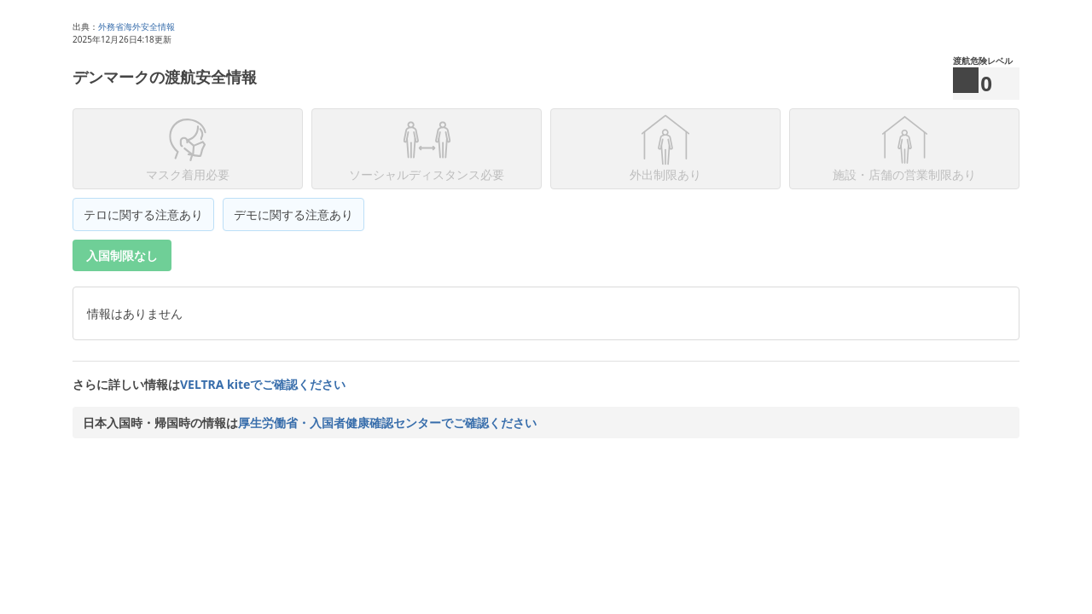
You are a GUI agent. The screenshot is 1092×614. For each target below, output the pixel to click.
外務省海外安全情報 (136, 26)
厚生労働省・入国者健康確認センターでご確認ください (387, 422)
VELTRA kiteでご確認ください (263, 384)
